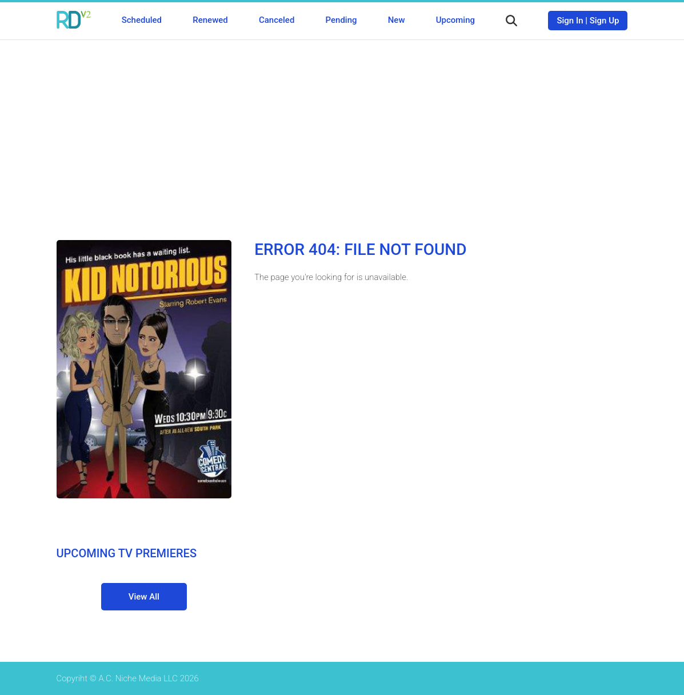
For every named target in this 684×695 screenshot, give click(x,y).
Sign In (570, 20)
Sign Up (604, 20)
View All (144, 597)
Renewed (210, 20)
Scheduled (142, 20)
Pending (341, 20)
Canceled (276, 20)
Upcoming (455, 20)
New (396, 20)
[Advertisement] (342, 131)
